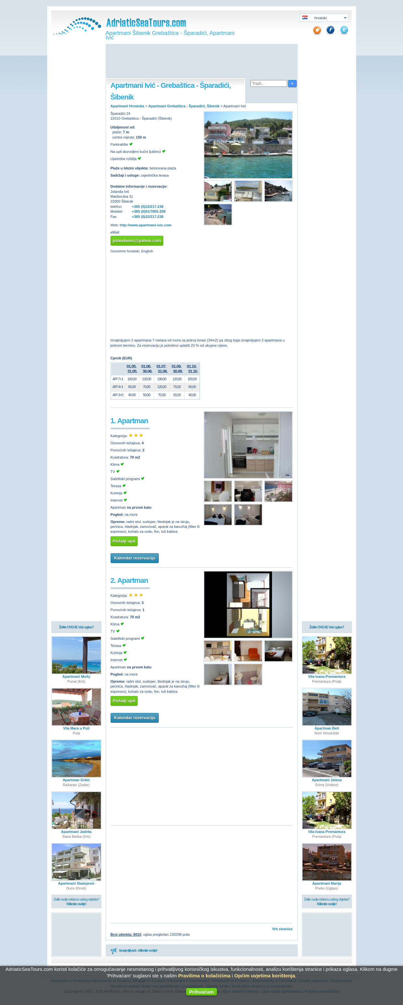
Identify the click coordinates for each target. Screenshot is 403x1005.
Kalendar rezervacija (134, 558)
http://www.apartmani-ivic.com (145, 225)
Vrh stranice (282, 929)
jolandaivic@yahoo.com (137, 240)
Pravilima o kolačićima (204, 975)
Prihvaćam (201, 992)
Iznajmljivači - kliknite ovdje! (133, 951)
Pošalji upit (124, 541)
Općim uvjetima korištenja (264, 975)
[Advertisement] (201, 61)
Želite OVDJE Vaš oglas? (76, 627)
